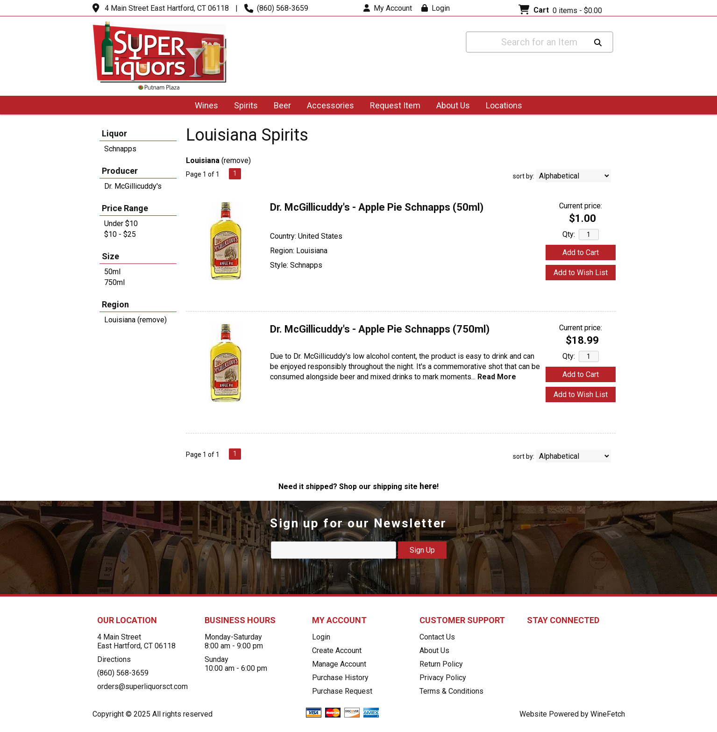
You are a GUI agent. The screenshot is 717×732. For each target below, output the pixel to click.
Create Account (337, 650)
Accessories (327, 106)
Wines (203, 106)
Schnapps (120, 148)
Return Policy (441, 664)
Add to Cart (580, 252)
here (428, 486)
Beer (279, 106)
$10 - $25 (120, 234)
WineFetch (607, 714)
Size (110, 256)
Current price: (580, 205)
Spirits (243, 106)
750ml (114, 282)
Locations (501, 106)
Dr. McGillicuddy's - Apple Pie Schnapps (376, 207)
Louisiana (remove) (135, 319)
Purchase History (340, 677)
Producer (120, 171)
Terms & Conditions (451, 691)
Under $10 (121, 223)
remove (236, 160)
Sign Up (422, 550)
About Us (450, 106)
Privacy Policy (442, 677)
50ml (112, 271)
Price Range (125, 208)
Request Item (395, 105)
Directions (114, 659)
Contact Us (437, 637)
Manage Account (339, 664)
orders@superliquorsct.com (142, 686)
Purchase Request (342, 691)
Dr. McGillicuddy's (133, 186)
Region (115, 304)
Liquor (114, 133)
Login (435, 8)
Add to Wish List (581, 272)
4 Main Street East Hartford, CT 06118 (167, 8)
